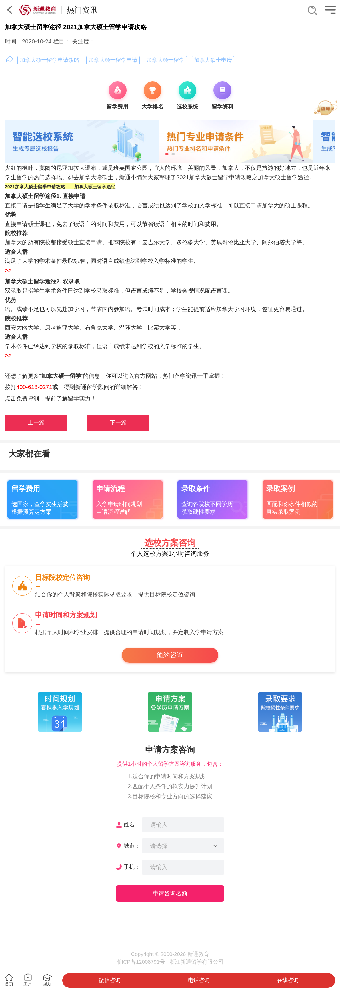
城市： (132, 846)
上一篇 (36, 423)
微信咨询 (110, 980)
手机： (132, 867)
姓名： (132, 825)
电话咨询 (199, 980)
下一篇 (118, 423)
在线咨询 (288, 980)
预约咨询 (170, 655)
